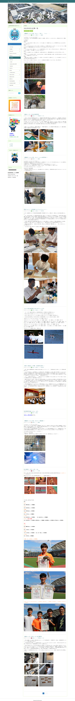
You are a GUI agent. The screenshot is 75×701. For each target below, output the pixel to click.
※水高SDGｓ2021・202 (13, 136)
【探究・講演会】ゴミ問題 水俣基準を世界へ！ (34, 365)
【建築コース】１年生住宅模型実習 (31, 114)
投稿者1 (33, 470)
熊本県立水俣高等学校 (14, 1)
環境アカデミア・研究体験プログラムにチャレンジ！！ (35, 209)
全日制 (11, 144)
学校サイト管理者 (34, 310)
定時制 (11, 145)
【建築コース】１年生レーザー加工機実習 (33, 636)
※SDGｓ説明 (11, 135)
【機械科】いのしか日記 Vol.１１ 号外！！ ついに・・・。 (37, 33)
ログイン (65, 1)
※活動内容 (11, 133)
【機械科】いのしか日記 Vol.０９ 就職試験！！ (34, 420)
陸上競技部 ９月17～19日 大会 (31, 469)
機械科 (39, 422)
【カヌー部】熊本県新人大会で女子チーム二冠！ (34, 308)
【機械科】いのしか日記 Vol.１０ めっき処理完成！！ (36, 157)
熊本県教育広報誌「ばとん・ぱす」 (31, 411)
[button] (12, 13)
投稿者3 (33, 422)
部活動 (42, 310)
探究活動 (42, 367)
